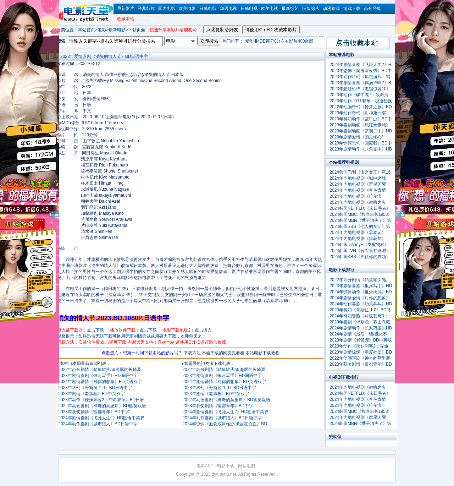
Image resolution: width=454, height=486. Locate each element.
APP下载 (146, 18)
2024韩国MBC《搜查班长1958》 (361, 214)
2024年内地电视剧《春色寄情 (358, 190)
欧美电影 (187, 8)
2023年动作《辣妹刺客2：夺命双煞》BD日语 (101, 399)
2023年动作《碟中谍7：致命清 (359, 94)
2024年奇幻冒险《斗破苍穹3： (359, 315)
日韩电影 (207, 8)
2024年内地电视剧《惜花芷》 (358, 238)
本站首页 (86, 29)
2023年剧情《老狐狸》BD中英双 (361, 340)
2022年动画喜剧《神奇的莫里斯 (360, 358)
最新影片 (125, 8)
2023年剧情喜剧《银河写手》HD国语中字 (98, 375)
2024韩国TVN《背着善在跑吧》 (360, 250)
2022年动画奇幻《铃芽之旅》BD (361, 106)
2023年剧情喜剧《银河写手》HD (361, 285)
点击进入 (203, 330)
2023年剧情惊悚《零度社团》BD (361, 352)
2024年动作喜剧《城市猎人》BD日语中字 (97, 423)
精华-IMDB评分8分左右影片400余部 (279, 41)
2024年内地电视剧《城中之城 (358, 178)
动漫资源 (331, 8)
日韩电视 (249, 8)
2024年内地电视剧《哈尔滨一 (358, 196)
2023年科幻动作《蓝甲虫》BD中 (361, 118)
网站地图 (246, 465)
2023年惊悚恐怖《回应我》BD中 (361, 143)
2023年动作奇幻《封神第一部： (360, 112)
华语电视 (228, 8)
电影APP (205, 465)
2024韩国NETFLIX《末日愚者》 (360, 208)
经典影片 (146, 8)
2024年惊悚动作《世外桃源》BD (361, 291)
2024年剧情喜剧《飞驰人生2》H (360, 64)
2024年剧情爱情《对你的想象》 (360, 297)
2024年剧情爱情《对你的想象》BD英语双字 (100, 381)
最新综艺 (290, 8)
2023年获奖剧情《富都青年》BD (361, 364)
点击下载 (95, 330)
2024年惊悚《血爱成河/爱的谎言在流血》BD (224, 423)
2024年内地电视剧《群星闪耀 (358, 184)
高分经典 (372, 8)
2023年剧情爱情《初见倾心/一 (358, 137)
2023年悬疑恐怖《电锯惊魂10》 (360, 88)
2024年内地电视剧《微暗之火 (358, 202)
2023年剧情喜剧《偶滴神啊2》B (360, 82)
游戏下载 (351, 8)
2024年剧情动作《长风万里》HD (361, 328)
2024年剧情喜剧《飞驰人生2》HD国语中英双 (101, 417)
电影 (102, 29)
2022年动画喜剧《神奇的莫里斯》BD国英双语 (102, 405)
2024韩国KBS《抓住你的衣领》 (360, 256)
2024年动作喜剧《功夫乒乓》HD (361, 303)
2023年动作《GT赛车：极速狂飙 (361, 100)
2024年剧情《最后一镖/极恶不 (358, 334)
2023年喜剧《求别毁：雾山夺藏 (360, 322)
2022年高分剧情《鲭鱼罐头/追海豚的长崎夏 (99, 369)
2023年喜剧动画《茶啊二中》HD (361, 131)
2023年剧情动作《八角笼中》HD (361, 149)
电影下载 (225, 465)
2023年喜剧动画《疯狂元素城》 (360, 124)
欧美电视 (269, 8)
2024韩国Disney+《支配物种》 (359, 244)
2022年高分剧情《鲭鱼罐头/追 (358, 279)
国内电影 (166, 8)
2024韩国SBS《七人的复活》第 (360, 226)
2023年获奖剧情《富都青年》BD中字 (93, 411)
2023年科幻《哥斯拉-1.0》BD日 (360, 309)
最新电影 (117, 29)
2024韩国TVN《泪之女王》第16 (360, 172)
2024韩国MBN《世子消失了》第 (360, 220)
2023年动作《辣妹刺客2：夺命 (359, 346)
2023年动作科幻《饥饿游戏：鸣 (360, 76)
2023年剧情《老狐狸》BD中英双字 (91, 393)
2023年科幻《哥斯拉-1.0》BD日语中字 (95, 387)
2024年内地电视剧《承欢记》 (358, 232)
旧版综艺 (310, 8)
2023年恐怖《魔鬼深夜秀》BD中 (361, 70)
